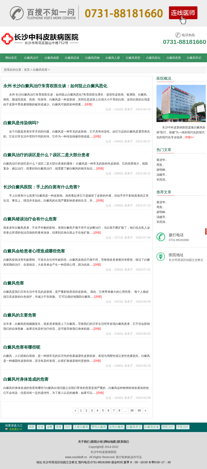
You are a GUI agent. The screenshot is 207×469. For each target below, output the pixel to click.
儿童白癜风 (81, 427)
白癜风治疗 (31, 57)
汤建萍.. (161, 174)
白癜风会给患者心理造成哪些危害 (34, 251)
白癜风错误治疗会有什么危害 (30, 219)
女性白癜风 (116, 427)
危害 (59, 427)
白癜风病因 (52, 57)
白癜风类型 (133, 57)
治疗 (68, 427)
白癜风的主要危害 (19, 315)
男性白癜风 (99, 427)
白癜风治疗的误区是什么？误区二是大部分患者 (46, 155)
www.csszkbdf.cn (76, 457)
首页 (27, 69)
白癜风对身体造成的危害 (25, 379)
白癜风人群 (113, 57)
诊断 (50, 427)
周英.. (160, 164)
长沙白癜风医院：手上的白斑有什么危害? (41, 187)
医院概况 (163, 78)
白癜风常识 (194, 57)
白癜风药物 (92, 57)
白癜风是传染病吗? (21, 123)
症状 (41, 427)
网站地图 (110, 441)
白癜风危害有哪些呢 (21, 347)
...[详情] (87, 104)
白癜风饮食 (152, 427)
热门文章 (163, 150)
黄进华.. (161, 159)
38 (132, 410)
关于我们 (84, 441)
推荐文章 (163, 192)
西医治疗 (168, 427)
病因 (31, 427)
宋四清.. (161, 179)
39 (139, 410)
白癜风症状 (72, 57)
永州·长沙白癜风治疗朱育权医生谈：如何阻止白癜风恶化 (55, 86)
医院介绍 (97, 441)
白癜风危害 (174, 57)
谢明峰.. (161, 169)
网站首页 (11, 57)
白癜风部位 (153, 57)
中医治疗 (183, 427)
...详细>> (188, 137)
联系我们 (123, 441)
